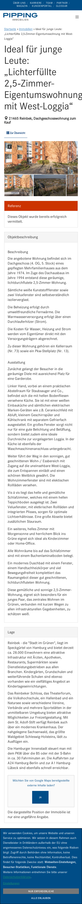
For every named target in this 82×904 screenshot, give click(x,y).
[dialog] (41, 866)
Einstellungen (11, 883)
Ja (40, 797)
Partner (62, 2)
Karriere (36, 2)
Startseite (10, 29)
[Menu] (75, 16)
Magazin (22, 5)
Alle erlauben (41, 898)
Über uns (19, 2)
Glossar (62, 5)
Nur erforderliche (41, 891)
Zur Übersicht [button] (15, 133)
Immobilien (26, 29)
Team (49, 2)
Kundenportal (42, 5)
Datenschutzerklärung (17, 877)
